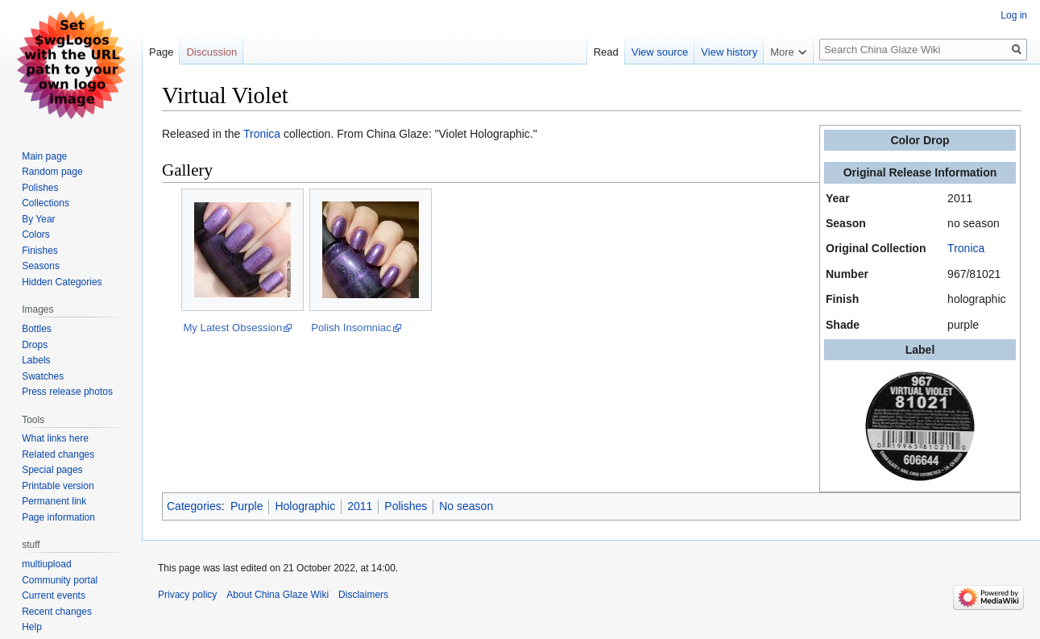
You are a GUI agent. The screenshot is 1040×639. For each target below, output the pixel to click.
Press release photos (67, 391)
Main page (44, 156)
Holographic (305, 506)
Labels (36, 360)
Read (606, 52)
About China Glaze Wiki (277, 594)
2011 (359, 506)
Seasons (41, 266)
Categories (194, 506)
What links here (55, 438)
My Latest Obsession (232, 328)
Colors (36, 234)
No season (466, 506)
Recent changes (57, 611)
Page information (58, 517)
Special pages (52, 469)
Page (161, 52)
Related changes (58, 454)
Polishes (405, 506)
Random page (52, 171)
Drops (35, 345)
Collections (45, 203)
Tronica (965, 248)
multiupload (46, 564)
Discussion (211, 52)
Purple (246, 506)
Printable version (57, 486)
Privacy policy (187, 594)
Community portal (59, 580)
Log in (1014, 15)
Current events (53, 595)
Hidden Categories (62, 282)
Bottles (37, 328)
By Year (38, 219)
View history (729, 52)
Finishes (40, 250)
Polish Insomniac (351, 328)
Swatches (43, 376)
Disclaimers (363, 594)
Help (32, 627)
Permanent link (54, 501)
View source (660, 52)
